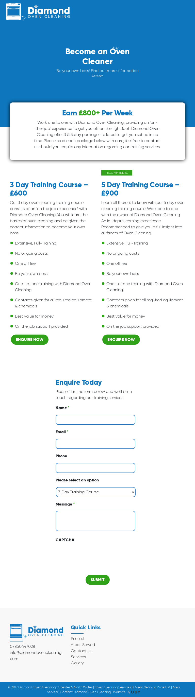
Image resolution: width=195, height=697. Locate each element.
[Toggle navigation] (182, 12)
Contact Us (81, 650)
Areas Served (83, 644)
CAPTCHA (65, 540)
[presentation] (94, 557)
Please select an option (77, 480)
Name (62, 407)
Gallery (77, 662)
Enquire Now (29, 339)
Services (78, 656)
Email (62, 431)
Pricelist (78, 638)
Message (65, 504)
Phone (61, 456)
